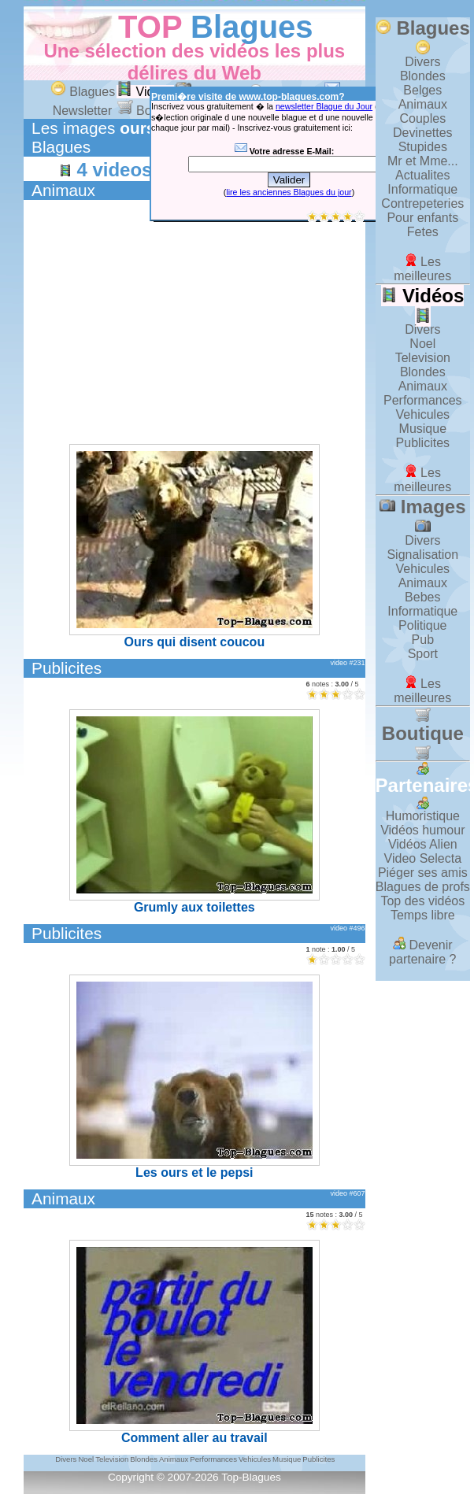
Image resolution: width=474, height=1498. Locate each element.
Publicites (66, 668)
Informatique (422, 189)
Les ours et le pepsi (194, 1077)
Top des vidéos (422, 901)
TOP (150, 26)
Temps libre (423, 915)
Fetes (423, 232)
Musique (422, 428)
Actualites (422, 175)
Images (422, 515)
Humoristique (423, 816)
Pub (423, 639)
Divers (422, 61)
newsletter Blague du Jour (324, 106)
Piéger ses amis (423, 872)
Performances (422, 400)
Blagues (252, 26)
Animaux (63, 190)
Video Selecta (422, 858)
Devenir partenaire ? (422, 952)
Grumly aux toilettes (194, 811)
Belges (422, 90)
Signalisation (422, 554)
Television (422, 357)
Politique (422, 625)
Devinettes (423, 132)
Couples (422, 118)
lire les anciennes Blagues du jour (288, 192)
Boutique (423, 733)
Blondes (423, 76)
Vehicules (423, 414)
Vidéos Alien (422, 844)
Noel (422, 343)
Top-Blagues (251, 1477)
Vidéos (145, 91)
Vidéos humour (422, 830)
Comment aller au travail (194, 1342)
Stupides (422, 146)
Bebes (422, 597)
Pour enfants (422, 217)
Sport (423, 653)
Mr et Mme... (422, 161)
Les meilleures (422, 269)
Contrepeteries (422, 203)
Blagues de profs (423, 886)
